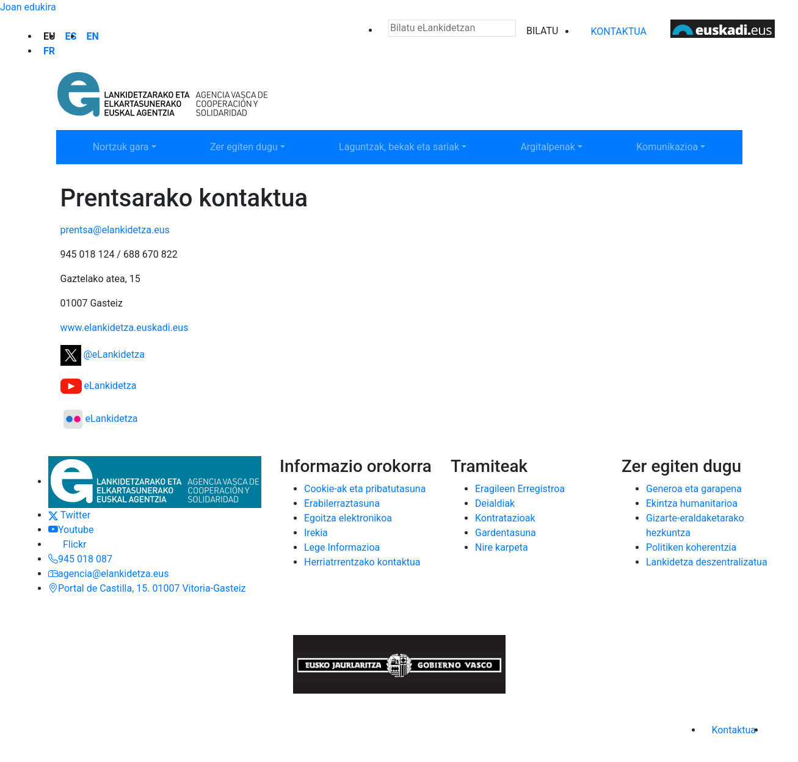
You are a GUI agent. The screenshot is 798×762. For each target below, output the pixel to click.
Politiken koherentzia (691, 547)
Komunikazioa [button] (684, 146)
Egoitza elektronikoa (348, 518)
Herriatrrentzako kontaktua (362, 562)
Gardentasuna (505, 533)
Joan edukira (28, 7)
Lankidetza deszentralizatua (706, 562)
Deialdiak (495, 503)
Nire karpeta (501, 547)
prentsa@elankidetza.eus (115, 230)
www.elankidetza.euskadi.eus (124, 327)
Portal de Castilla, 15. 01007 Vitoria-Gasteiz (147, 588)
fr (49, 51)
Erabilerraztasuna (342, 503)
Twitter (69, 515)
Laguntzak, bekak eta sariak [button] (398, 146)
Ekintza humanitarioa (692, 503)
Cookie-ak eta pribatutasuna (365, 489)
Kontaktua (618, 31)
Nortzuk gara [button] (137, 146)
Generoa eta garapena (694, 489)
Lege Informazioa (342, 547)
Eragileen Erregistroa (520, 489)
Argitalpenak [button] (564, 146)
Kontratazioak (505, 518)
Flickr (67, 544)
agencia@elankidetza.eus (108, 573)
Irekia (316, 533)
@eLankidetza (102, 354)
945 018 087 (80, 559)
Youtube (71, 529)
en (92, 36)
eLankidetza (98, 385)
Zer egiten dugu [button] (259, 146)
